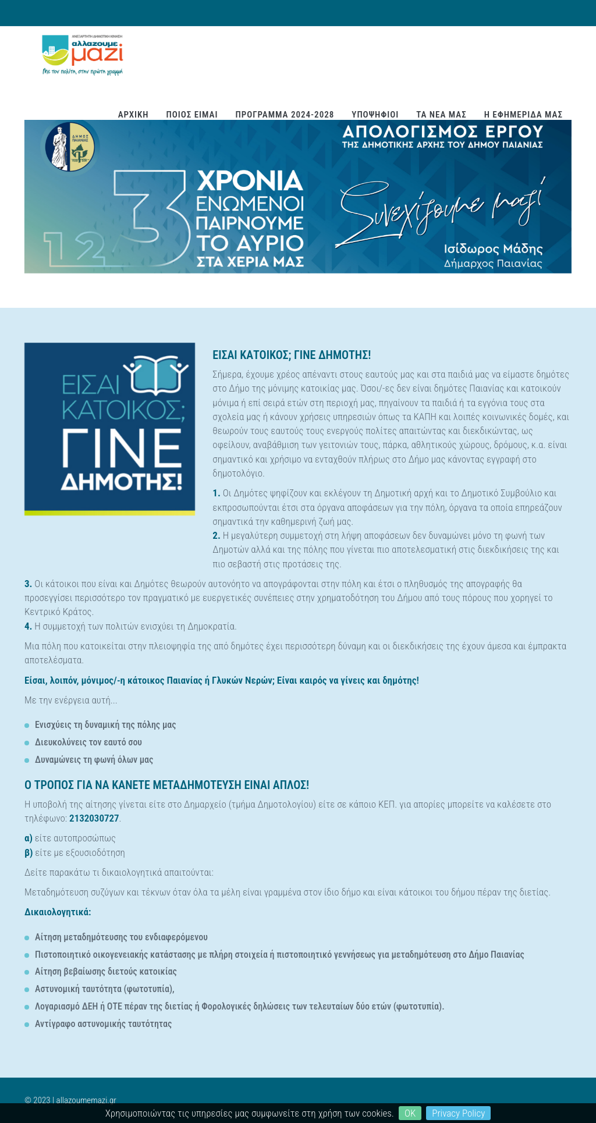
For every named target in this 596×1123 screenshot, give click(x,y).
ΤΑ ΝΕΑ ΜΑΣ (441, 114)
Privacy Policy (458, 1113)
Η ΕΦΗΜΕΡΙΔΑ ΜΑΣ (523, 114)
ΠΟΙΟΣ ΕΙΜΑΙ (192, 114)
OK (410, 1113)
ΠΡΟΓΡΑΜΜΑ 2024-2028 (284, 114)
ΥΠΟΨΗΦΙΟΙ (375, 114)
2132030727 (94, 818)
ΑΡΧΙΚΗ (133, 114)
